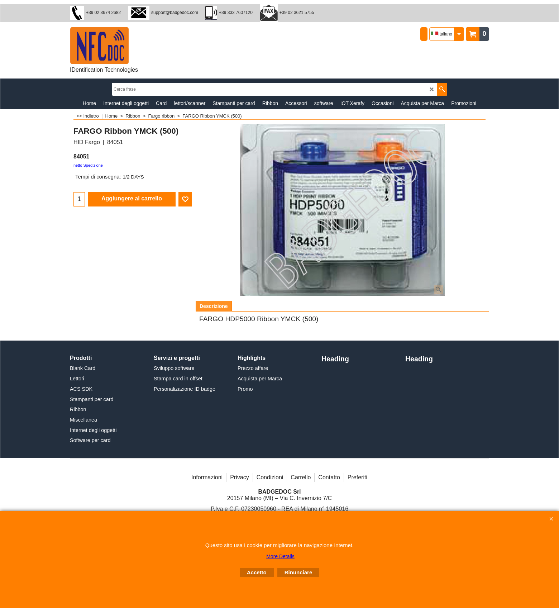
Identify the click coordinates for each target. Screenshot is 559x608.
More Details (280, 556)
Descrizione (214, 306)
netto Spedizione (88, 165)
